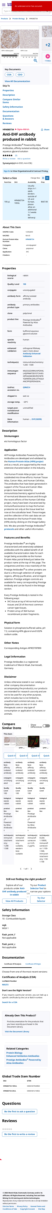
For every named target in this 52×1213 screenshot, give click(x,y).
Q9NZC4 (26, 387)
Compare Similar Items (11, 101)
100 (24, 284)
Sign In (7, 171)
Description (9, 94)
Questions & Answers (8, 117)
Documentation (11, 111)
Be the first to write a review (20, 1135)
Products (4, 18)
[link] (8, 1206)
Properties (8, 90)
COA (9, 74)
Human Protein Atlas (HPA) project (26, 461)
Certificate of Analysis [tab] (12, 964)
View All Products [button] (14, 901)
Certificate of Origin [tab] (33, 964)
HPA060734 (30, 239)
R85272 (5, 984)
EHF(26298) (37, 419)
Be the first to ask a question (19, 1111)
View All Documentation (17, 81)
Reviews (7, 123)
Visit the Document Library (17, 1031)
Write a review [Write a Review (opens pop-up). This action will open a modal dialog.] (9, 158)
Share (45, 129)
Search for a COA (9, 1002)
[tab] (6, 19)
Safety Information (13, 106)
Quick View (13, 755)
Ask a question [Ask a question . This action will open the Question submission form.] (24, 158)
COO (20, 74)
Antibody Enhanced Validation (32, 354)
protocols (9, 529)
